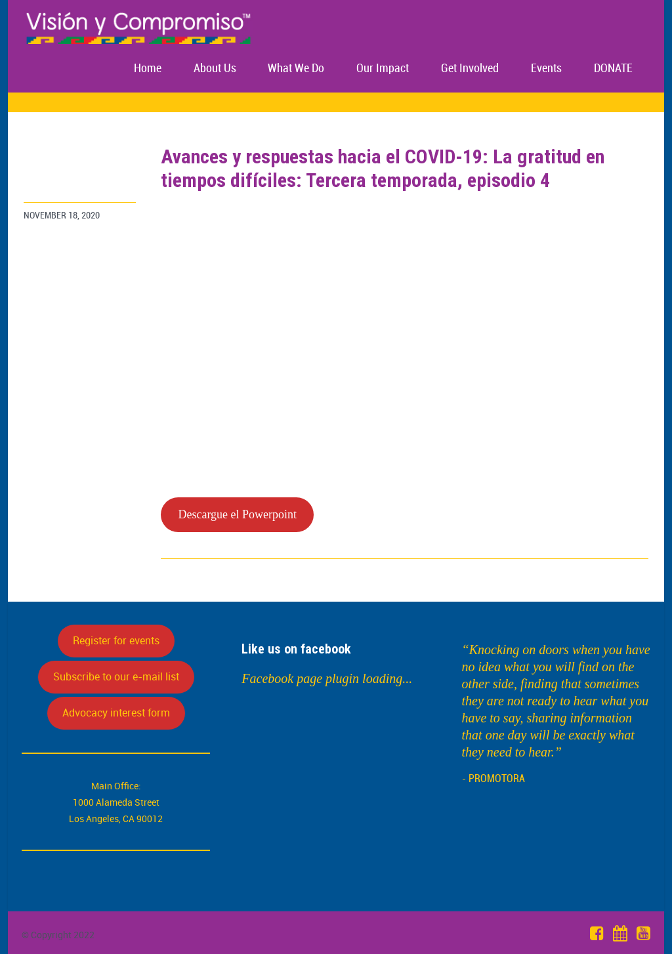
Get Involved (470, 68)
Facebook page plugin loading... (327, 678)
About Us (215, 68)
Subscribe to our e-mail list (116, 676)
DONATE (613, 68)
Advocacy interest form (116, 712)
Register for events (116, 640)
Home (147, 68)
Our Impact (382, 68)
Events (546, 68)
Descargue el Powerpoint (237, 514)
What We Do (296, 68)
